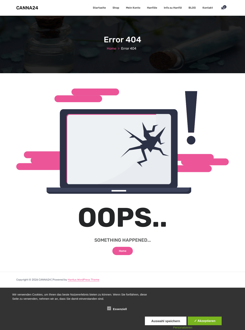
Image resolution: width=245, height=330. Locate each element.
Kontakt (208, 7)
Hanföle (152, 7)
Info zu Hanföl (173, 7)
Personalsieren (182, 327)
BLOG (192, 7)
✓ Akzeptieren (205, 321)
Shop (116, 7)
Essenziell (117, 308)
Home (111, 48)
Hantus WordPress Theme (83, 279)
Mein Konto (133, 7)
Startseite (99, 7)
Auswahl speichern (165, 321)
